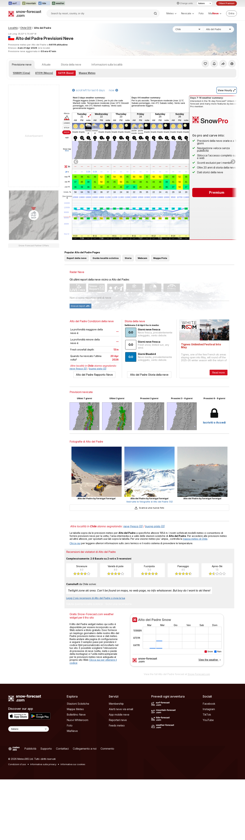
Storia (128, 273)
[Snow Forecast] (24, 13)
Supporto (46, 764)
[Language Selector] (28, 744)
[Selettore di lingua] (204, 3)
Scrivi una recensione (118, 619)
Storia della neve (71, 64)
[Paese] (188, 29)
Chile (25, 27)
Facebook (209, 719)
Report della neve (76, 273)
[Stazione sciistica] (218, 29)
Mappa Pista (160, 273)
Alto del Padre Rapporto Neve (94, 390)
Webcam (142, 273)
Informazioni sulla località (106, 64)
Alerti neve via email (121, 724)
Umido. (67, 192)
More (67, 151)
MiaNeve (72, 746)
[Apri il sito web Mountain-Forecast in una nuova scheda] (29, 3)
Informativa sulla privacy (43, 779)
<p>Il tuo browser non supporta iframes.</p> (177, 657)
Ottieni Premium (226, 3)
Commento (107, 764)
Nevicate (187, 13)
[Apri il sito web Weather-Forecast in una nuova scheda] (58, 3)
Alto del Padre (42, 27)
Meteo (171, 13)
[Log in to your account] (231, 13)
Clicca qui (75, 558)
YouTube (208, 735)
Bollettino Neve (76, 730)
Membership (116, 719)
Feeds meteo (117, 740)
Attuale (46, 64)
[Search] (155, 13)
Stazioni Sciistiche (78, 719)
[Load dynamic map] (34, 215)
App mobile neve (119, 730)
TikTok (207, 730)
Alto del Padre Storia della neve (149, 390)
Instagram (209, 724)
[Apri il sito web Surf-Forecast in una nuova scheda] (14, 3)
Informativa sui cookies (73, 779)
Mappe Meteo (87, 72)
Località (13, 27)
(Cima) (21, 72)
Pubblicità (30, 764)
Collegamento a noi (84, 764)
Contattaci (62, 764)
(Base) (66, 72)
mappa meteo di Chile (195, 554)
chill (67, 187)
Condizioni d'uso (17, 779)
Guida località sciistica (106, 273)
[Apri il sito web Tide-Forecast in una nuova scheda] (44, 3)
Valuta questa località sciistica (84, 619)
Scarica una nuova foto (149, 523)
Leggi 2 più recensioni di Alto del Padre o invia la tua (95, 613)
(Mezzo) (44, 72)
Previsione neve (21, 64)
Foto (201, 13)
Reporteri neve (118, 735)
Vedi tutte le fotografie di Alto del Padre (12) (149, 517)
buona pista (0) (97, 383)
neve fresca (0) (78, 383)
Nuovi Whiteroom (77, 735)
